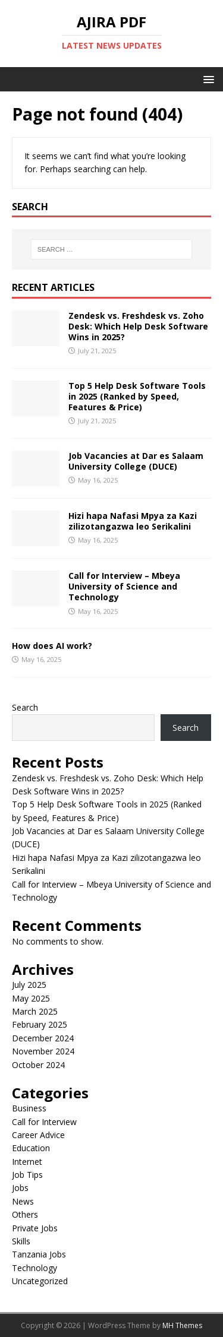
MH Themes (182, 1325)
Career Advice (38, 1134)
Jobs (20, 1187)
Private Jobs (35, 1228)
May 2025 (31, 998)
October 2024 (38, 1064)
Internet (27, 1161)
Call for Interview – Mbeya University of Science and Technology (124, 586)
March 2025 (35, 1011)
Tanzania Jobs (39, 1254)
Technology (34, 1267)
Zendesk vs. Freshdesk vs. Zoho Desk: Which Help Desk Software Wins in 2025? (138, 326)
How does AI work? (52, 645)
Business (29, 1108)
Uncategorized (40, 1281)
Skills (21, 1241)
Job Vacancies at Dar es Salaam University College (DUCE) (135, 461)
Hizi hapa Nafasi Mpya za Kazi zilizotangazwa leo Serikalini (132, 521)
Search (25, 707)
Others (25, 1214)
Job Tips (27, 1174)
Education (31, 1148)
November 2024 (43, 1051)
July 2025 (29, 984)
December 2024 (43, 1038)
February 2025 (39, 1024)
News (23, 1201)
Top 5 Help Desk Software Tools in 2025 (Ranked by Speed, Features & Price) (137, 396)
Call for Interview (44, 1121)
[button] (206, 78)
